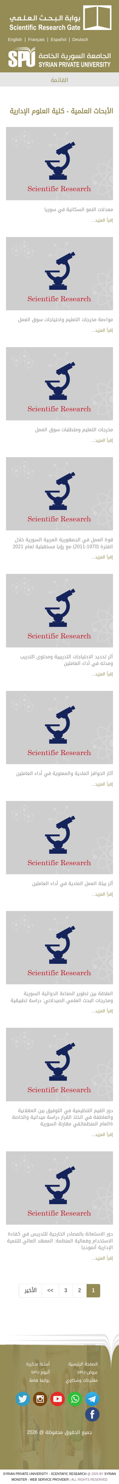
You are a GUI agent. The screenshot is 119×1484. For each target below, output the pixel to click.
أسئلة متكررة (38, 1364)
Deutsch (80, 40)
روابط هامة (39, 1380)
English (15, 40)
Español (58, 40)
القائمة (59, 80)
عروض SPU (87, 1372)
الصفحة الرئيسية (83, 1364)
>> (50, 1290)
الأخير (31, 1290)
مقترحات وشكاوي (82, 1380)
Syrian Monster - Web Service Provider (63, 1476)
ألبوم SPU (40, 1372)
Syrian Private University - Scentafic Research (44, 1474)
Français (36, 40)
